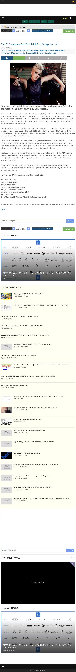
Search (70, 221)
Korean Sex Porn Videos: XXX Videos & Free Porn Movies (19, 316)
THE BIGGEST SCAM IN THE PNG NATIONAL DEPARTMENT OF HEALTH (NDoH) (41, 305)
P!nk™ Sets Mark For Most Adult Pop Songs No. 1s (29, 44)
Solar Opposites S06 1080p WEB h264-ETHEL (29, 294)
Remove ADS (68, 31)
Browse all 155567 (47, 30)
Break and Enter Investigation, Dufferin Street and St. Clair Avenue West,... (38, 464)
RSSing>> (25, 21)
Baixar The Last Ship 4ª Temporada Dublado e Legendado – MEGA (35, 407)
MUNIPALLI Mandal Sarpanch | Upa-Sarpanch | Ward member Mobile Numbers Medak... (42, 365)
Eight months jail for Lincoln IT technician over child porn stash (34, 442)
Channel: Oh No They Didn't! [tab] (15, 27)
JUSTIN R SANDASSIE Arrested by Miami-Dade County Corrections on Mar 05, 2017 (28, 376)
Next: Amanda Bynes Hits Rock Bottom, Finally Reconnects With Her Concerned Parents (33, 50)
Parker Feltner (38, 582)
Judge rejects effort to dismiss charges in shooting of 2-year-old (34, 476)
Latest (31, 21)
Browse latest (36, 30)
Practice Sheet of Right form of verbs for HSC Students (18, 355)
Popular (37, 21)
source (3, 209)
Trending (51, 21)
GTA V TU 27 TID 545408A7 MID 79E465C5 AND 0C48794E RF (21, 326)
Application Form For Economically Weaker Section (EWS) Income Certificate (38, 396)
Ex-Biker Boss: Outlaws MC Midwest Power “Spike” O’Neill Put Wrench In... (25, 335)
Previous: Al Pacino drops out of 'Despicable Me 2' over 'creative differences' (28, 53)
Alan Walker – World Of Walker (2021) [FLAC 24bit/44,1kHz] (33, 344)
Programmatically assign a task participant (14, 385)
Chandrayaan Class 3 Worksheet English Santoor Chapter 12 (33, 487)
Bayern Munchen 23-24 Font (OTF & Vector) (28, 419)
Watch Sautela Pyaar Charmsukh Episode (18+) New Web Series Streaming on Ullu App (42, 498)
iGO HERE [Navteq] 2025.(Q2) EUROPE (27, 453)
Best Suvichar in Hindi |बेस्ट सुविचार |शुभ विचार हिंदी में (29, 430)
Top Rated (44, 21)
